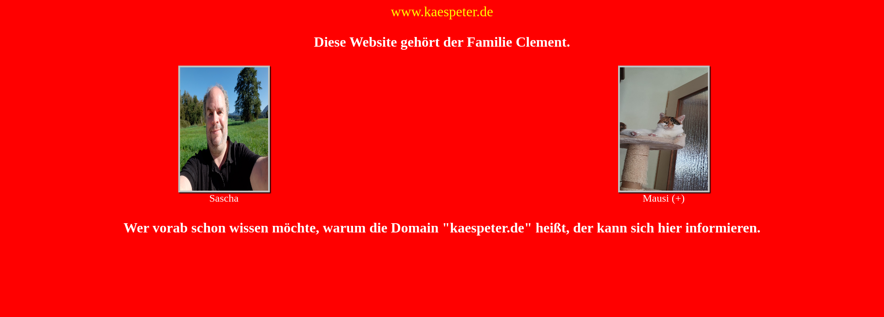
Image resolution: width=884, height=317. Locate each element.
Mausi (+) (664, 198)
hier (670, 228)
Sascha (224, 198)
